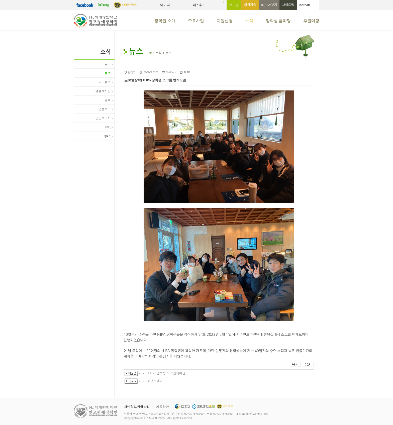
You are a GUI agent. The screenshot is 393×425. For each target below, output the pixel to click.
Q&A (107, 136)
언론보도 (105, 109)
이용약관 (162, 406)
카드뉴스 (105, 82)
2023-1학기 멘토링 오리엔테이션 (155, 373)
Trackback (171, 72)
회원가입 (250, 5)
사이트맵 (288, 5)
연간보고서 (103, 118)
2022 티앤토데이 (144, 381)
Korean (308, 5)
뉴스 (108, 73)
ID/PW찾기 (269, 5)
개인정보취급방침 (137, 406)
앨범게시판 (103, 91)
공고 (108, 64)
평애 (108, 100)
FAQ (108, 127)
